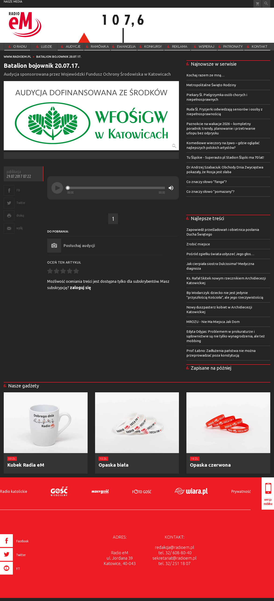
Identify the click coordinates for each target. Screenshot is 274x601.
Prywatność (241, 491)
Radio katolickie (13, 491)
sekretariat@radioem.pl (174, 558)
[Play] (57, 188)
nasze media (13, 1)
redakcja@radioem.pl (174, 547)
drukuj (20, 215)
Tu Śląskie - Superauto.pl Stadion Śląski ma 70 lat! (225, 157)
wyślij (19, 228)
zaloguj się (80, 287)
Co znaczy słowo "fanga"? (206, 182)
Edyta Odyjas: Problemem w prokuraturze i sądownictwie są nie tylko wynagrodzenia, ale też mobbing (225, 336)
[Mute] (171, 188)
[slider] (116, 188)
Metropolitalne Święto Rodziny (211, 85)
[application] (113, 188)
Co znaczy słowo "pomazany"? (210, 191)
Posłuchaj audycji (79, 245)
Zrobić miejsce (198, 244)
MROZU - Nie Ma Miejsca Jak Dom (213, 322)
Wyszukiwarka (266, 4)
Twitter (20, 203)
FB (18, 190)
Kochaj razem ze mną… (205, 75)
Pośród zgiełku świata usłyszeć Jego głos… (220, 254)
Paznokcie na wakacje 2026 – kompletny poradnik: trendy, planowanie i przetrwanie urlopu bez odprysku (220, 128)
